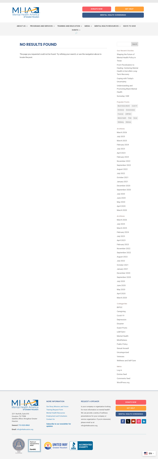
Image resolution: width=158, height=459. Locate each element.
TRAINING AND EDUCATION (68, 26)
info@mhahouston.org (25, 429)
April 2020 (121, 206)
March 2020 (122, 210)
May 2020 (121, 202)
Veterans (120, 356)
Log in (119, 370)
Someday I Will (123, 96)
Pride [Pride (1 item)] (129, 118)
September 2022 (124, 165)
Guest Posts (122, 328)
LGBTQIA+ (121, 332)
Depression (121, 319)
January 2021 (122, 181)
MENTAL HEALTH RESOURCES (106, 26)
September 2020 (124, 190)
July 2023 (121, 149)
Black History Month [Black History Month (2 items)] (124, 106)
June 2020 (121, 198)
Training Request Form (54, 410)
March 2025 (122, 141)
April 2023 (121, 153)
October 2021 (122, 177)
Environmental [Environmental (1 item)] (130, 110)
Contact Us (50, 419)
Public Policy (122, 344)
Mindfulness (122, 340)
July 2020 (121, 194)
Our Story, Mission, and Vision (57, 407)
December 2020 (123, 186)
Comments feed (123, 378)
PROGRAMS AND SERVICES (41, 26)
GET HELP (129, 9)
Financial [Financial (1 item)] (120, 114)
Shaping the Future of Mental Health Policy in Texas (126, 57)
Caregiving (121, 311)
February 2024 (123, 145)
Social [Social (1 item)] (135, 118)
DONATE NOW (96, 9)
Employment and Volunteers (56, 416)
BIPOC (119, 307)
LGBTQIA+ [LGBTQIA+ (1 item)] (128, 114)
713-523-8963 (24, 425)
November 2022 (123, 161)
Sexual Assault (123, 348)
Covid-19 (120, 315)
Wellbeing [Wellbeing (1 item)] (121, 122)
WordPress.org (123, 382)
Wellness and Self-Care (126, 360)
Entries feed (122, 374)
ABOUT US (21, 26)
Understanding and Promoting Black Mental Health (127, 89)
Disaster (120, 324)
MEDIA (87, 26)
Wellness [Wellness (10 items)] (128, 122)
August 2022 (122, 169)
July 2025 (121, 136)
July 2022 (121, 173)
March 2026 (122, 132)
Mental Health (122, 336)
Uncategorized (123, 352)
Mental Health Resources (55, 413)
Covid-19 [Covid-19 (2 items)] (134, 106)
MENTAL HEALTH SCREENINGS (113, 15)
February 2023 (123, 157)
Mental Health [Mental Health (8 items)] (122, 118)
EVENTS (75, 30)
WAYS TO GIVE (129, 26)
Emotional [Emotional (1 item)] (121, 110)
